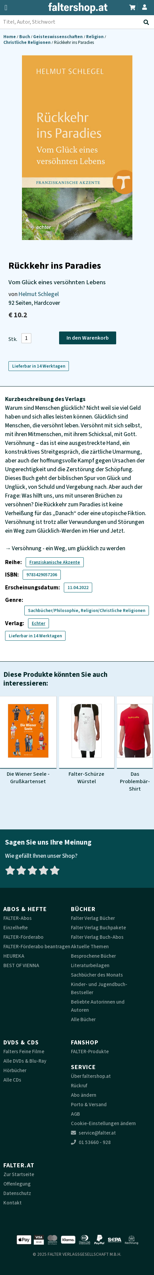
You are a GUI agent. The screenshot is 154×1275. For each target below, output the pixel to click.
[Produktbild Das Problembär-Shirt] (135, 744)
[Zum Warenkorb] (132, 6)
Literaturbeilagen (90, 965)
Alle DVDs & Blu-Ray (24, 1061)
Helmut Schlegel (39, 294)
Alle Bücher (83, 1019)
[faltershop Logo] (77, 9)
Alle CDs (12, 1080)
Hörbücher (14, 1070)
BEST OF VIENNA (21, 965)
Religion (95, 36)
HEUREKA (13, 956)
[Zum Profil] (144, 6)
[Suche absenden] (147, 22)
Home (10, 36)
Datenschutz (17, 1193)
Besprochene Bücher (93, 956)
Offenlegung (17, 1184)
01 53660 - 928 (91, 1142)
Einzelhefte (15, 927)
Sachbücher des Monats (97, 975)
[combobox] (77, 22)
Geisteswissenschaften (58, 36)
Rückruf (79, 1085)
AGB (75, 1114)
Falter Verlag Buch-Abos (97, 937)
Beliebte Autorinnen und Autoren (98, 1006)
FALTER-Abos (17, 918)
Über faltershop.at (91, 1076)
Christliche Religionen (27, 42)
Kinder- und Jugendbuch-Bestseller (99, 988)
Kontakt (12, 1202)
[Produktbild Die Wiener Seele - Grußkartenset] (28, 740)
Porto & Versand (89, 1104)
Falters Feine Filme (23, 1051)
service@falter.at (93, 1133)
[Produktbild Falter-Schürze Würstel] (86, 740)
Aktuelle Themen (90, 946)
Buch (25, 36)
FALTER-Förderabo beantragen (36, 946)
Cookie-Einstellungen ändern (103, 1123)
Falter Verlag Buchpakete (98, 927)
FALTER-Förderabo (23, 937)
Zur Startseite (18, 1174)
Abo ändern (83, 1095)
